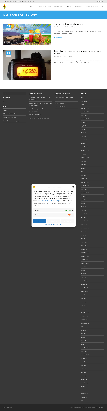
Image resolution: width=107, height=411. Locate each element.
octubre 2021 (84, 259)
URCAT (66, 27)
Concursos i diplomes (92, 7)
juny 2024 (83, 164)
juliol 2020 (83, 295)
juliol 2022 (83, 231)
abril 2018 (83, 372)
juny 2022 (83, 235)
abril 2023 (83, 207)
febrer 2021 (84, 281)
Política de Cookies (55, 202)
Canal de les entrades (10, 114)
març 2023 (83, 210)
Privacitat (52, 227)
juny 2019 (83, 330)
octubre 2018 (84, 351)
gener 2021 (84, 284)
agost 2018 (84, 358)
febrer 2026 (84, 101)
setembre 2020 (85, 291)
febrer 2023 (84, 214)
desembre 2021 (85, 252)
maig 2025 (83, 129)
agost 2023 (84, 196)
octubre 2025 (84, 115)
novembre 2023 (85, 185)
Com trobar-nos (58, 7)
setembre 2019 (85, 323)
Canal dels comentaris (10, 117)
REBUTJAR (53, 223)
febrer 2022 (84, 245)
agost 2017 (84, 397)
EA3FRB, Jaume (74, 27)
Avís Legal (59, 227)
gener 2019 (84, 344)
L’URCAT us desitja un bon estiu (68, 24)
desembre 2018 (85, 348)
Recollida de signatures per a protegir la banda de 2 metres (77, 52)
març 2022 (83, 242)
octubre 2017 (84, 390)
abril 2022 (83, 238)
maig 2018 (83, 369)
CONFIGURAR (67, 223)
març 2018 (83, 376)
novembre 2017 (85, 386)
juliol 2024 (83, 161)
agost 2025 (84, 122)
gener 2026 (84, 104)
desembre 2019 (85, 312)
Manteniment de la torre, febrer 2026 (39, 118)
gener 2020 (84, 309)
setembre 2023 (85, 193)
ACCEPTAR (40, 223)
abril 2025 (83, 133)
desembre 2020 (85, 288)
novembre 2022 (85, 221)
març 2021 (83, 277)
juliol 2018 (83, 362)
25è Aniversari (78, 7)
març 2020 (83, 305)
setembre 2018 (85, 355)
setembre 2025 (85, 119)
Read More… (57, 68)
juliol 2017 (83, 400)
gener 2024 (84, 178)
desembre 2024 (85, 147)
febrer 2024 (84, 175)
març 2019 (83, 341)
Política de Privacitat (42, 202)
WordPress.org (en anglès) (11, 121)
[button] (73, 189)
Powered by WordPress (76, 407)
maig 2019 (83, 333)
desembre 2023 (85, 182)
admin (71, 56)
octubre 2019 (84, 319)
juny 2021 (83, 270)
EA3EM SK (63, 103)
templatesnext (99, 407)
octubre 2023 (84, 189)
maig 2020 (83, 302)
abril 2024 (83, 168)
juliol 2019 (83, 326)
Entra (5, 110)
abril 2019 (83, 337)
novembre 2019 (85, 316)
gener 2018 (84, 379)
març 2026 (83, 97)
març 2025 (83, 136)
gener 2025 (84, 143)
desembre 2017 (85, 383)
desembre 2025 (85, 108)
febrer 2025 (84, 140)
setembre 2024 (85, 157)
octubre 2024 (84, 154)
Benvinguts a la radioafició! (43, 7)
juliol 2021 (83, 267)
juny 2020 (83, 298)
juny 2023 (83, 203)
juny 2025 (83, 126)
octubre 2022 (84, 224)
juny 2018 (83, 365)
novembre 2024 (85, 150)
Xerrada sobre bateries (35, 114)
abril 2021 (83, 274)
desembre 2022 (85, 217)
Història (69, 7)
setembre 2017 (85, 393)
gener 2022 (84, 249)
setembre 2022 (85, 228)
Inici (31, 7)
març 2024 (83, 171)
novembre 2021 (85, 256)
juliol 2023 (83, 200)
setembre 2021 (85, 263)
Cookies (47, 227)
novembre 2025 (85, 112)
